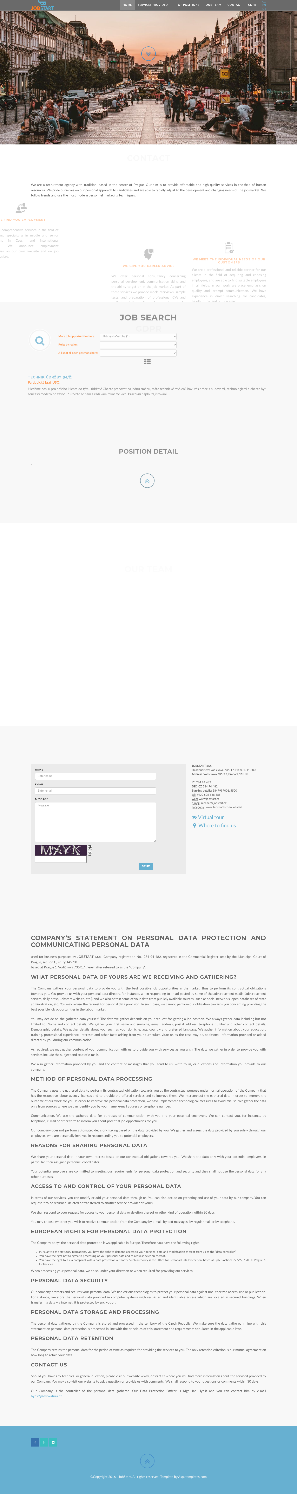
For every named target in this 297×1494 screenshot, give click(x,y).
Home (127, 5)
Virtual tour (208, 817)
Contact (234, 5)
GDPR (252, 5)
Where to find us (214, 825)
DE (264, 8)
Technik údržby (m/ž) (50, 360)
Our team (213, 5)
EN (264, 5)
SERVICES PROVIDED (154, 5)
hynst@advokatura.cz (46, 1396)
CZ (264, 1)
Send (146, 866)
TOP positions (187, 5)
